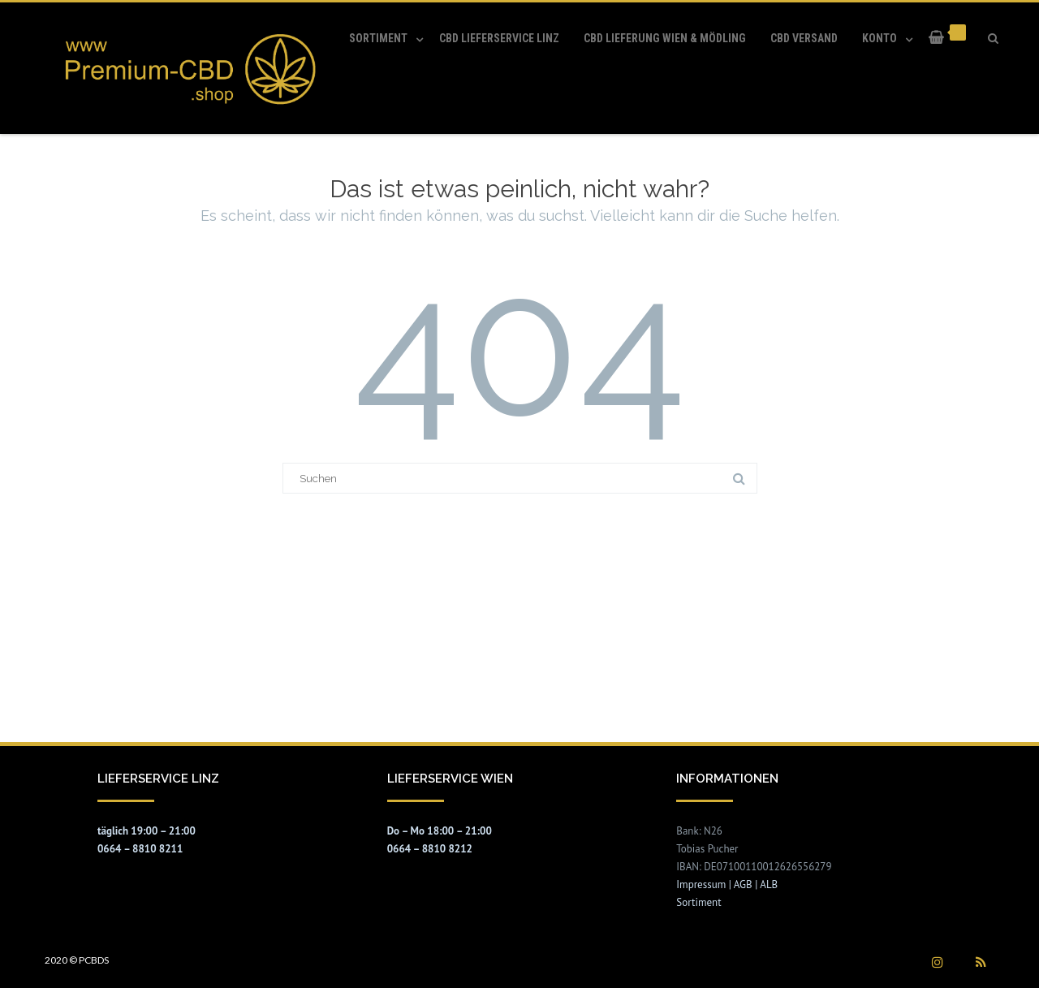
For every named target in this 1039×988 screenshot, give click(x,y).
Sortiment (378, 38)
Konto (879, 38)
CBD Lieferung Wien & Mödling (665, 38)
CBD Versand (804, 38)
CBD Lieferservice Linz (499, 38)
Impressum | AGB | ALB (727, 884)
